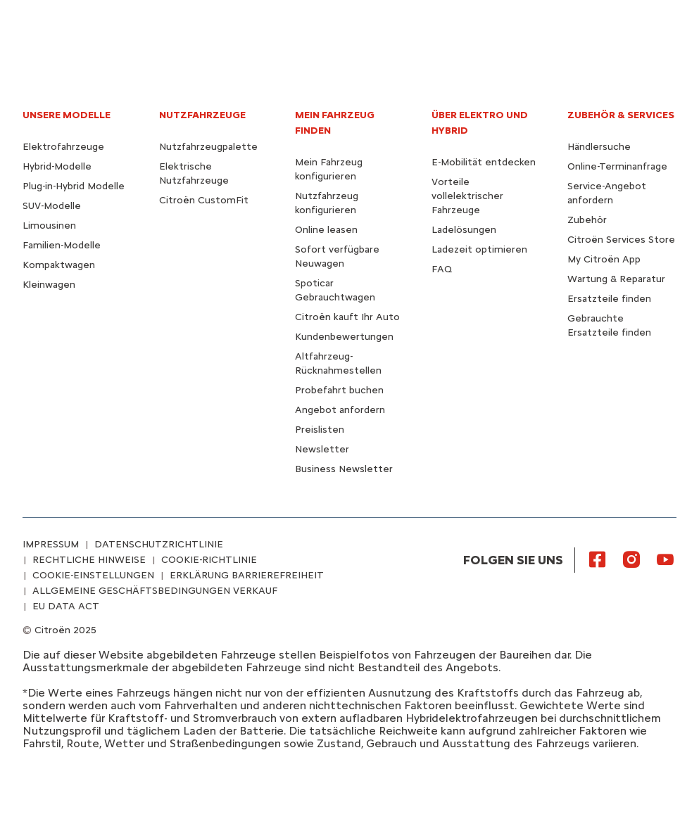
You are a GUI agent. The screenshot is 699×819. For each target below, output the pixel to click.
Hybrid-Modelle (57, 166)
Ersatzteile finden (609, 299)
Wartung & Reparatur (616, 279)
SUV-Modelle (52, 206)
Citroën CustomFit (203, 200)
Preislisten (319, 430)
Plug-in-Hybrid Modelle (74, 186)
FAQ (442, 269)
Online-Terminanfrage (617, 166)
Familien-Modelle (62, 245)
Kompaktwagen (59, 265)
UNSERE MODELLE (67, 115)
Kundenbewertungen (344, 337)
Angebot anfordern (340, 410)
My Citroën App (604, 259)
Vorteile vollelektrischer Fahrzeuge (467, 196)
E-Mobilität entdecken (484, 162)
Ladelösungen (464, 230)
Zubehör (587, 220)
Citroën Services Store (621, 240)
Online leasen (326, 230)
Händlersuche (599, 147)
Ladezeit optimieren (479, 249)
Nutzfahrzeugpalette (208, 147)
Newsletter (322, 449)
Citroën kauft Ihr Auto (347, 317)
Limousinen (49, 225)
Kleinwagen (49, 285)
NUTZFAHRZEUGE (202, 115)
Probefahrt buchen (339, 390)
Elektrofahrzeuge (63, 147)
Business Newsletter (344, 469)
